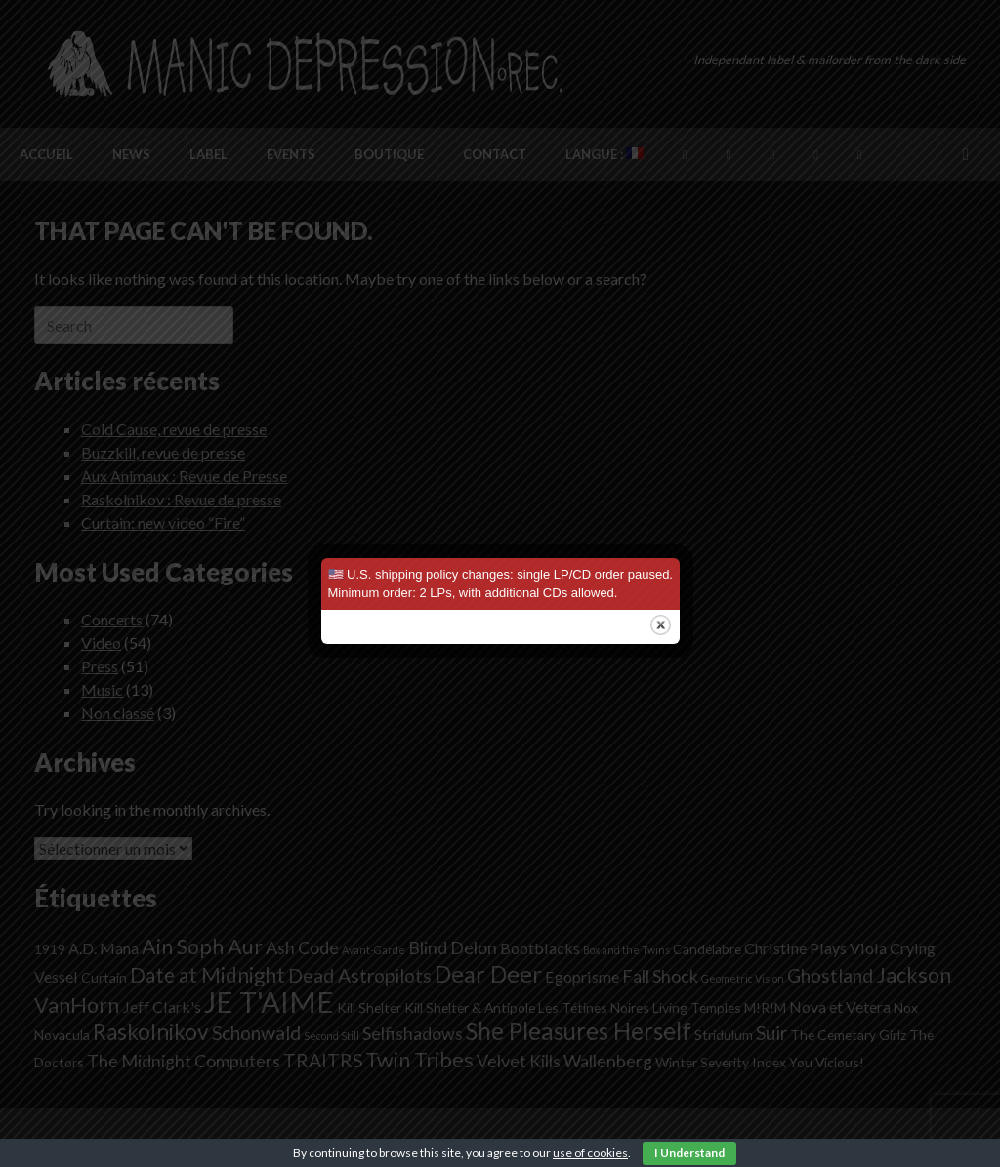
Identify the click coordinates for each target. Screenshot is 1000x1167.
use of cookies (590, 1153)
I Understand (689, 1153)
